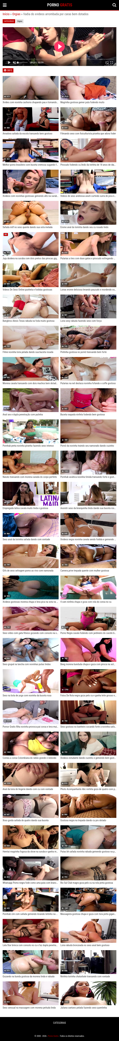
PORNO (59, 5)
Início (6, 14)
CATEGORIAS (59, 1022)
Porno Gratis (53, 1036)
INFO (9, 70)
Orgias (16, 14)
